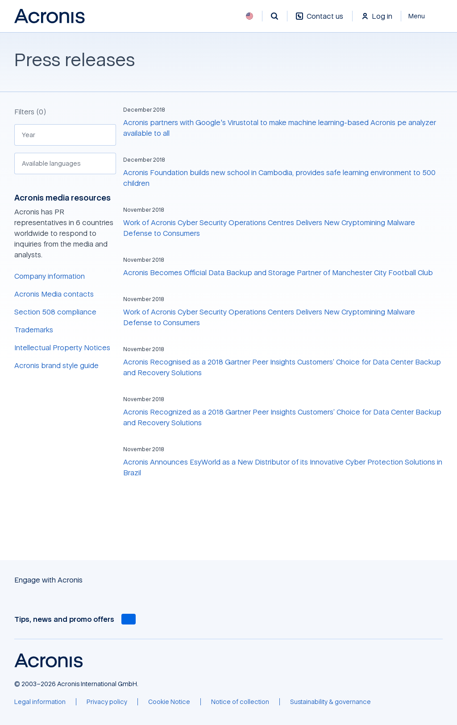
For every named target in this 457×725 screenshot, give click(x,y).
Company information (49, 276)
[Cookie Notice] (169, 701)
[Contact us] (319, 21)
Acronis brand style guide (56, 365)
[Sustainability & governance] (330, 701)
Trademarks (33, 330)
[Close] (422, 16)
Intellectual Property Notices (62, 347)
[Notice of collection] (240, 701)
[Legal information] (40, 701)
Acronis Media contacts (54, 294)
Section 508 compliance (55, 312)
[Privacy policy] (107, 701)
